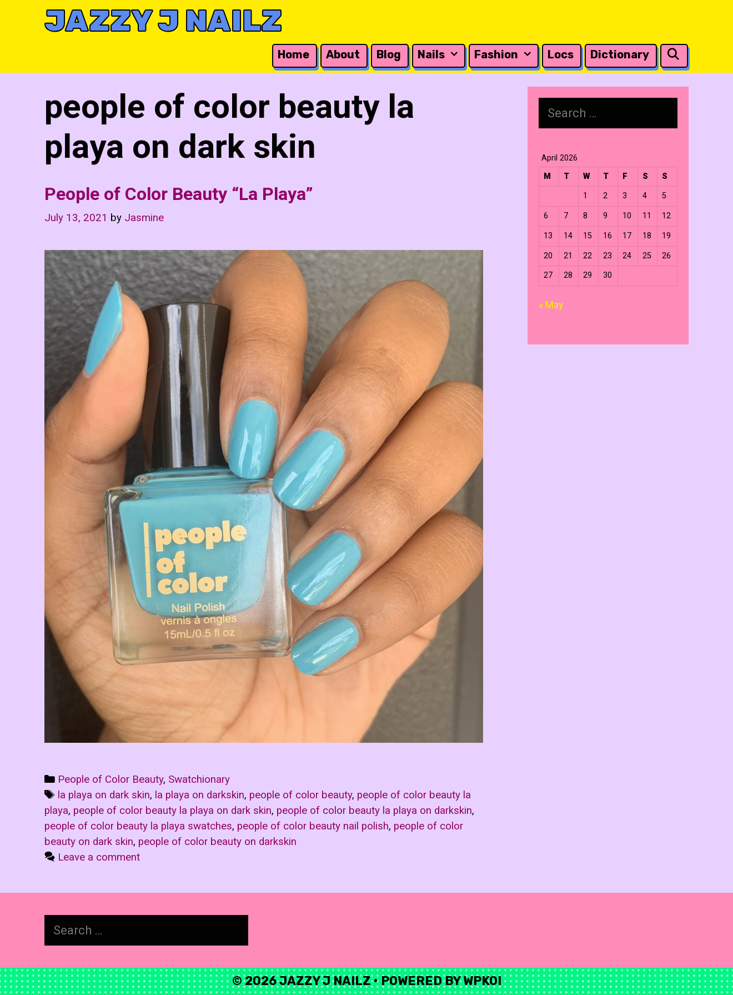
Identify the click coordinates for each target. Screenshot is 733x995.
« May (551, 305)
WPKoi (482, 980)
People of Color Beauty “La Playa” (178, 193)
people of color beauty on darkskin (217, 842)
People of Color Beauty (110, 779)
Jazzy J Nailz (163, 21)
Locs (561, 54)
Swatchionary (199, 779)
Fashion (505, 54)
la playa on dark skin (104, 795)
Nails (440, 54)
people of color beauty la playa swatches (138, 826)
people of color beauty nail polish (313, 826)
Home (293, 54)
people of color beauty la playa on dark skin (172, 810)
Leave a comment (99, 857)
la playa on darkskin (199, 795)
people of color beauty (300, 795)
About (343, 54)
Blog (388, 54)
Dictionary (619, 54)
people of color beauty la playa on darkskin (374, 810)
